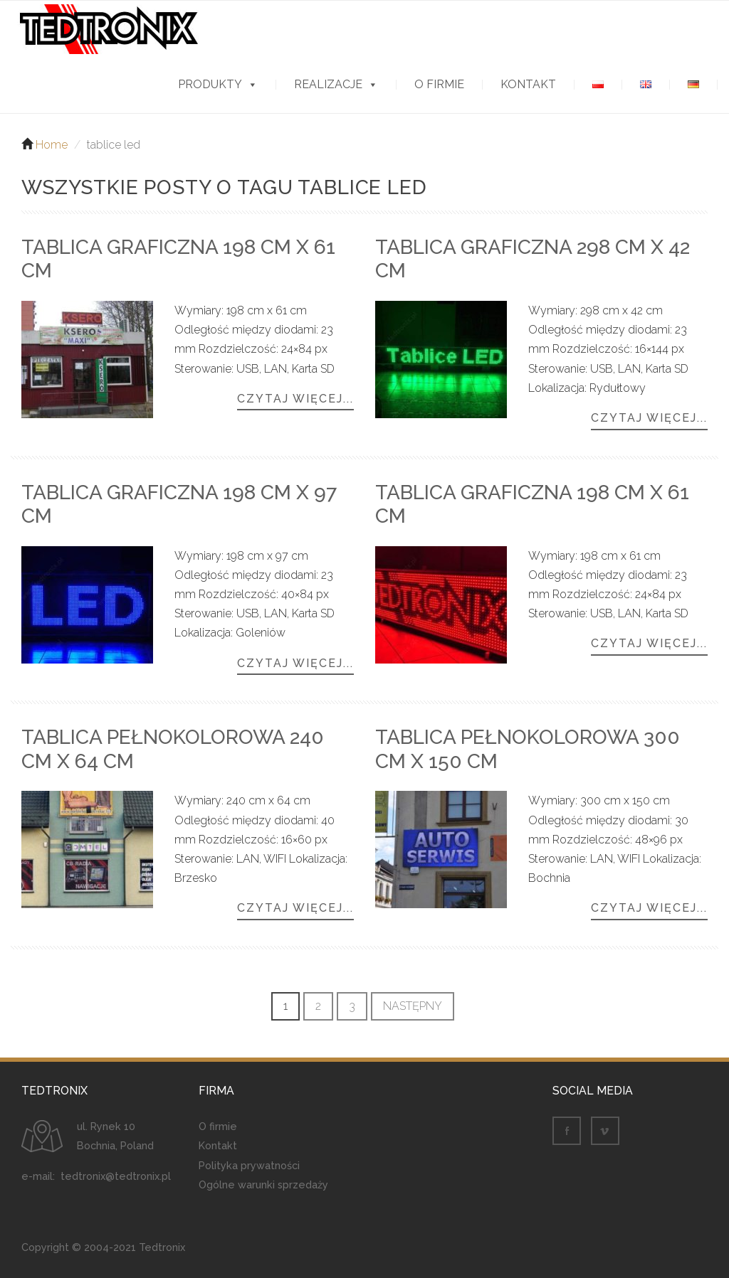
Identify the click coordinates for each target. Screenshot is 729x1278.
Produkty (210, 85)
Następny (412, 1006)
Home (52, 144)
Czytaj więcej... (295, 399)
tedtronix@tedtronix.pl (116, 1176)
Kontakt (528, 85)
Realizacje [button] (328, 85)
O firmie (439, 85)
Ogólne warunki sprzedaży (263, 1184)
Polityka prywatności (249, 1165)
